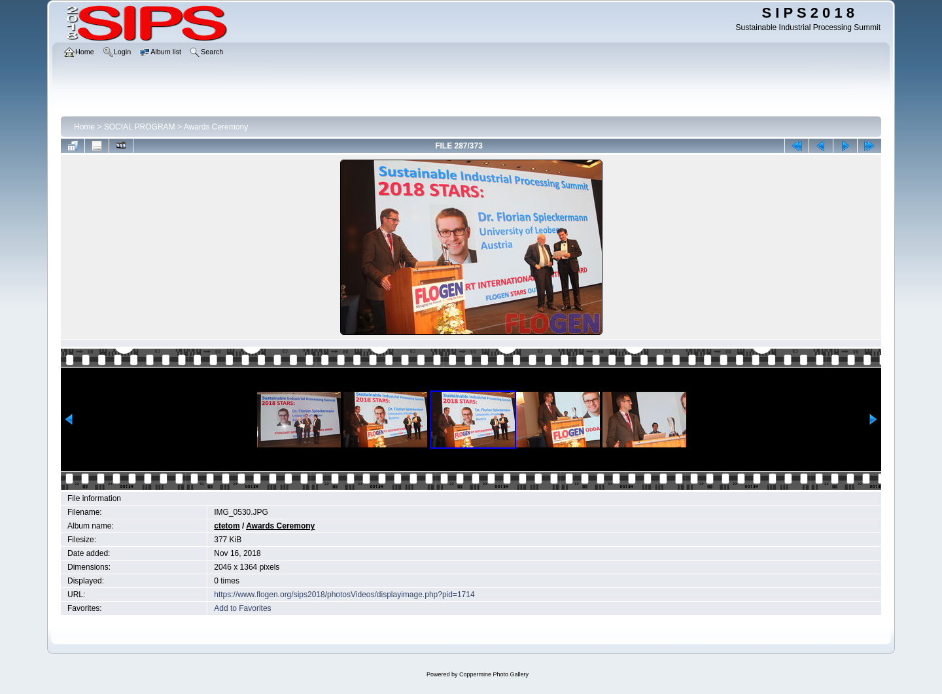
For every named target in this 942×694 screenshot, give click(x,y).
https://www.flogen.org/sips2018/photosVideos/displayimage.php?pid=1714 (344, 594)
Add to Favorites (242, 608)
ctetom (226, 525)
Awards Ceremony (216, 126)
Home (84, 126)
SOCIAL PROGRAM (139, 126)
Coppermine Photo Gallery (494, 674)
